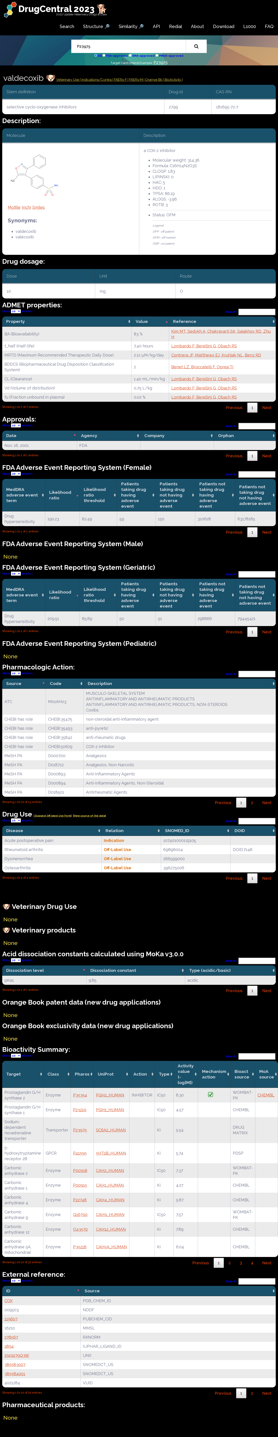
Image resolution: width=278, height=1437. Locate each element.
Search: (250, 311)
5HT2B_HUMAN (111, 1153)
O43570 (80, 1229)
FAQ (269, 26)
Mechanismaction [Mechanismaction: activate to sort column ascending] (214, 1074)
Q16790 (80, 1214)
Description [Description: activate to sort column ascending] (100, 683)
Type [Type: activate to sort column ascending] (164, 1074)
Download (223, 26)
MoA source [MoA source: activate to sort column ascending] (266, 1074)
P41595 (80, 1153)
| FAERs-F (120, 80)
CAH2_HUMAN (110, 1170)
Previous (234, 407)
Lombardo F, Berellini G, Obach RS (204, 346)
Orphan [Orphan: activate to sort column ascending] (226, 435)
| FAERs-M (136, 80)
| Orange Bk (153, 80)
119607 (11, 1319)
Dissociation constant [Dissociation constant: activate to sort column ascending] (113, 970)
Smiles (38, 207)
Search (67, 26)
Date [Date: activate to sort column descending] (11, 435)
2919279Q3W (16, 1355)
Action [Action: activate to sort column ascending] (140, 1074)
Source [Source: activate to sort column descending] (13, 683)
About (197, 26)
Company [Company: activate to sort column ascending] (154, 435)
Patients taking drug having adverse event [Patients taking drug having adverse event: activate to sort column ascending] (133, 495)
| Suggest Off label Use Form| (53, 815)
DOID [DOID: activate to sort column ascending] (240, 830)
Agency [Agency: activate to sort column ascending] (89, 435)
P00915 (80, 1185)
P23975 (160, 62)
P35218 (79, 1246)
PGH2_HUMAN (110, 1095)
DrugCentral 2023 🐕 (63, 9)
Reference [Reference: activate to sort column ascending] (184, 321)
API (156, 26)
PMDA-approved (171, 55)
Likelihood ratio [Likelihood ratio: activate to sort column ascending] (60, 495)
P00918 (80, 1170)
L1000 (249, 26)
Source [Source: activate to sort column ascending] (92, 1290)
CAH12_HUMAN (111, 1229)
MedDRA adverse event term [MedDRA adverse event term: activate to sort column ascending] (22, 495)
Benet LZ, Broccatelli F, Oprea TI (202, 367)
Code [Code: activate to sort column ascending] (55, 683)
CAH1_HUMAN (110, 1185)
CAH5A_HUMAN (111, 1246)
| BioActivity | (173, 80)
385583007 (14, 1364)
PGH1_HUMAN (110, 1109)
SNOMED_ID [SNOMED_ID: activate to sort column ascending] (177, 830)
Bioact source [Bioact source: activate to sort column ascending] (242, 1074)
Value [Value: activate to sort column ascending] (142, 321)
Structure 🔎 (96, 26)
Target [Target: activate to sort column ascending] (13, 1074)
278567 (11, 1337)
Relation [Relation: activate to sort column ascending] (115, 830)
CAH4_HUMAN (110, 1200)
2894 (9, 1346)
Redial (175, 26)
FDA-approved (117, 55)
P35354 (80, 1095)
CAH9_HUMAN (110, 1214)
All (100, 55)
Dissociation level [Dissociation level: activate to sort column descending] (25, 970)
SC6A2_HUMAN (111, 1130)
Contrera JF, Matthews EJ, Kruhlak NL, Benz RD (216, 355)
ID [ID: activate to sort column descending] (8, 1290)
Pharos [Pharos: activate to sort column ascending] (82, 1074)
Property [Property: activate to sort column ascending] (15, 321)
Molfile (14, 207)
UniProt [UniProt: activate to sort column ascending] (106, 1074)
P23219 (79, 1109)
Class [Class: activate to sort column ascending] (53, 1074)
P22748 (80, 1200)
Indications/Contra (97, 80)
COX (8, 1300)
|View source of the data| (89, 815)
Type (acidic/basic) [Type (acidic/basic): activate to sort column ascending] (210, 970)
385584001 (14, 1373)
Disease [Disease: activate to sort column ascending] (14, 830)
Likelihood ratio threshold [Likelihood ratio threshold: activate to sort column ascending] (95, 495)
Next (267, 407)
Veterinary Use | (69, 80)
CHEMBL (266, 1095)
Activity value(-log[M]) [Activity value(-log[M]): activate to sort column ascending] (186, 1074)
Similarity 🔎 (131, 26)
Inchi (26, 207)
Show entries (17, 311)
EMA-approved (143, 55)
